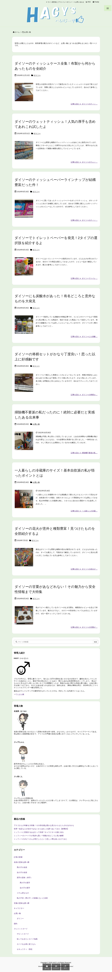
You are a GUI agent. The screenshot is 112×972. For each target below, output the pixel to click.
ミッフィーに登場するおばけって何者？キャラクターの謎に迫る (39, 832)
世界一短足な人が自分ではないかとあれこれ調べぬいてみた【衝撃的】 (41, 829)
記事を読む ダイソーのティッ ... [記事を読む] (84, 104)
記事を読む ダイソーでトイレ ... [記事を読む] (84, 278)
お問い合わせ (79, 2)
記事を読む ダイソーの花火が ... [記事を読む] (84, 569)
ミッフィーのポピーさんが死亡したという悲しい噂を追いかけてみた (40, 839)
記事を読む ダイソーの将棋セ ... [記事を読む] (84, 395)
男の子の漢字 (25, 883)
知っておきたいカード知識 (27, 939)
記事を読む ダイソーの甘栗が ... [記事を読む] (84, 627)
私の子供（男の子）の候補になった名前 (32, 898)
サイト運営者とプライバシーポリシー (60, 2)
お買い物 (36, 424)
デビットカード (23, 934)
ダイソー (37, 75)
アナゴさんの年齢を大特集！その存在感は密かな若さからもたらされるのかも (44, 825)
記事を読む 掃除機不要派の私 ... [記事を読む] (84, 453)
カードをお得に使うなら (26, 944)
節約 (15, 924)
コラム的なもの (23, 893)
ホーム (17, 32)
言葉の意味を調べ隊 (21, 903)
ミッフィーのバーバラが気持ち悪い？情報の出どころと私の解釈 (39, 836)
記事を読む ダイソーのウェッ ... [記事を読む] (84, 162)
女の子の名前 (22, 872)
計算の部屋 (18, 857)
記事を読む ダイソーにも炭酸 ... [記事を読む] (84, 336)
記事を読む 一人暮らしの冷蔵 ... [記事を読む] (84, 511)
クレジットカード (21, 929)
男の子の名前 (22, 867)
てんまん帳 (20, 694)
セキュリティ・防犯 (24, 949)
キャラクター (19, 908)
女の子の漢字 (25, 888)
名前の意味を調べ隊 (21, 862)
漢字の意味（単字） (24, 878)
